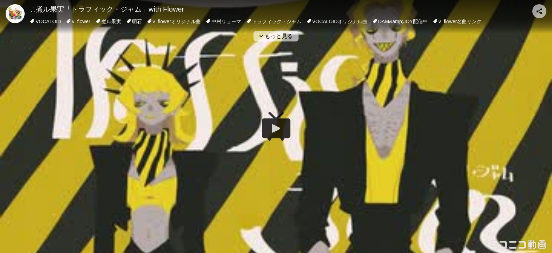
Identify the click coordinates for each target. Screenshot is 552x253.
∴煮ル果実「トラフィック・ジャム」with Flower (107, 9)
